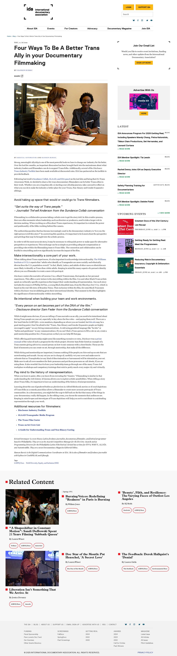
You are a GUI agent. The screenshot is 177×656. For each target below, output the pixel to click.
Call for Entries (118, 643)
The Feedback (128, 569)
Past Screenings (64, 640)
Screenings (63, 631)
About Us (47, 624)
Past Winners (118, 646)
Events (51, 28)
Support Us (59, 624)
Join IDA (144, 28)
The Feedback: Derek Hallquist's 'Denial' (145, 556)
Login (127, 7)
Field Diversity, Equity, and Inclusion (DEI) (43, 464)
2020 (88, 640)
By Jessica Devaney (18, 597)
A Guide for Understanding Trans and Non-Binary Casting (47, 431)
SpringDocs (62, 637)
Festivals (126, 510)
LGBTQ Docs (20, 464)
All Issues (143, 640)
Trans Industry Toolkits (34, 169)
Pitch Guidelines (146, 643)
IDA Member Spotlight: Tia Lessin (134, 156)
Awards (28, 604)
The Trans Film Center (30, 421)
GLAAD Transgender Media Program (37, 416)
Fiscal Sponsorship (32, 634)
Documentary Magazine (119, 28)
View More (164, 212)
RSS (105, 624)
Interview (39, 546)
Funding (29, 631)
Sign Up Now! (143, 62)
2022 (88, 637)
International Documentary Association (39, 11)
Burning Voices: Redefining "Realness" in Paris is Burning (88, 498)
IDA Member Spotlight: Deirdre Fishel (135, 200)
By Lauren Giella (129, 562)
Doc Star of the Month (75, 569)
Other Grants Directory (34, 643)
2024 (88, 634)
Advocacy (92, 28)
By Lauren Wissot (17, 539)
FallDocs (61, 634)
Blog (14, 35)
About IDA (33, 28)
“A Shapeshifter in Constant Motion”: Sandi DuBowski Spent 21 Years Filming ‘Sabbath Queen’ (34, 531)
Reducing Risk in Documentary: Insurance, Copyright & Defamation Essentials (152, 262)
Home (9, 35)
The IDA (28, 624)
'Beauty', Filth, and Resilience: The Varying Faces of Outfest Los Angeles (145, 496)
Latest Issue (144, 634)
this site (97, 323)
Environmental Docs (159, 569)
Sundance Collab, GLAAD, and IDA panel (52, 177)
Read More (124, 148)
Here (143, 112)
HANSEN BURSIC (49, 156)
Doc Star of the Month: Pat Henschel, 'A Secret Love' (85, 556)
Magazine (144, 631)
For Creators (71, 28)
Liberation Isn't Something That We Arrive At (33, 591)
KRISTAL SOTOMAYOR (27, 156)
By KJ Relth (127, 504)
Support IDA (143, 7)
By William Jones (73, 504)
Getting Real (92, 631)
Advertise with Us (92, 624)
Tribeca (14, 546)
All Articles (144, 637)
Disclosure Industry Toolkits (32, 411)
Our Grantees (30, 640)
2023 (115, 637)
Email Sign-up (74, 624)
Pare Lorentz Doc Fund (34, 637)
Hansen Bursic (25, 69)
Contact (114, 624)
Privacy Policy (144, 652)
